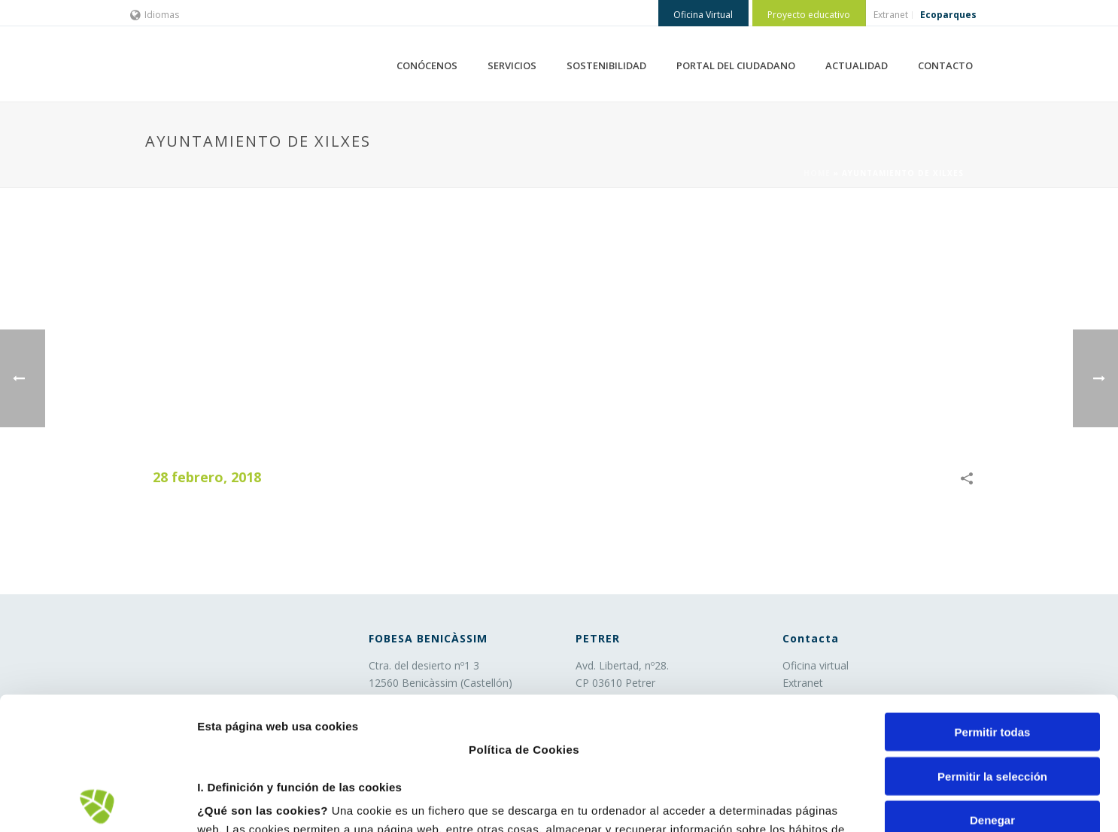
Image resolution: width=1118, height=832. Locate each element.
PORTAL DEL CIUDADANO (735, 65)
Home (817, 173)
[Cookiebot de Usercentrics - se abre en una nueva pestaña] (97, 802)
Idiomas (154, 14)
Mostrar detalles (808, 802)
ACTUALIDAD (856, 65)
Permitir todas (993, 600)
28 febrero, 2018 (207, 477)
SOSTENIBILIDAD (606, 65)
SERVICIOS (512, 65)
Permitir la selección (992, 643)
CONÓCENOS (426, 65)
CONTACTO (945, 65)
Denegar (992, 688)
